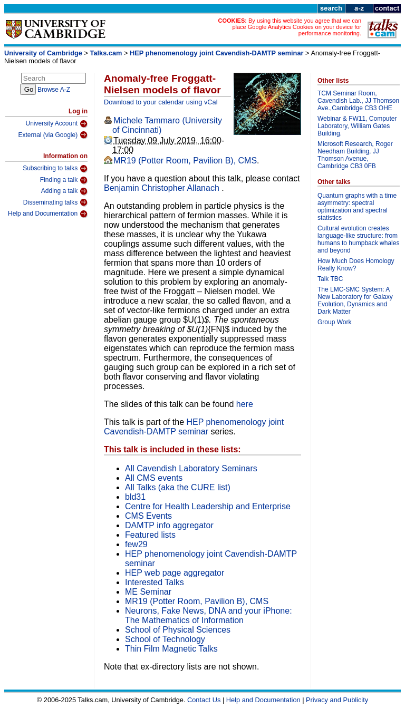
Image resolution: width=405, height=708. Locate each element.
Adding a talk (64, 191)
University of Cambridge (43, 53)
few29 (136, 544)
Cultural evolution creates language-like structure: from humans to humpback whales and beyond (358, 239)
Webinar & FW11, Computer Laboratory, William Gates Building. (357, 126)
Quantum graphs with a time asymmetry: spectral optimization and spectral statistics (357, 206)
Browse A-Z (53, 89)
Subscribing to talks (55, 168)
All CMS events (153, 477)
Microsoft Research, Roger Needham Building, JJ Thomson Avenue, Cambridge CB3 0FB (355, 155)
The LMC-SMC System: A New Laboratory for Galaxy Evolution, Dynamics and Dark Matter (355, 300)
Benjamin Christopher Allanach (162, 187)
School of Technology (165, 639)
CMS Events (148, 515)
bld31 (135, 496)
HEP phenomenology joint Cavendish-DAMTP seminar (216, 53)
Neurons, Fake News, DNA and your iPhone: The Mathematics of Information (208, 615)
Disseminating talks (55, 202)
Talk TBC (330, 279)
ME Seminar (148, 591)
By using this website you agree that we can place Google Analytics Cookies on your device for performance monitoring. (296, 26)
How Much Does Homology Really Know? (355, 264)
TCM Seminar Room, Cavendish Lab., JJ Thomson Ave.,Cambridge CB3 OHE (358, 101)
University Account (56, 124)
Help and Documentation (48, 214)
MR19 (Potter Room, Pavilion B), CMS (185, 160)
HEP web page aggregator (174, 572)
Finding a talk (64, 180)
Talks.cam (106, 53)
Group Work (334, 322)
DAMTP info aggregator (169, 525)
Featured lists (150, 534)
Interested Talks (154, 582)
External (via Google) (53, 135)
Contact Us (203, 700)
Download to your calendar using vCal (161, 102)
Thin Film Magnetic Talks (171, 648)
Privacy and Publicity (337, 700)
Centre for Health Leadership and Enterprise (208, 506)
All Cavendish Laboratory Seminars (191, 468)
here (244, 404)
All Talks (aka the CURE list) (177, 487)
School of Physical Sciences (177, 629)
